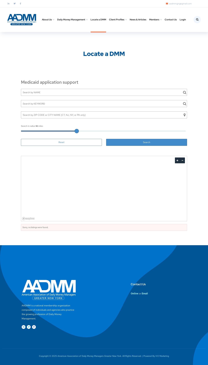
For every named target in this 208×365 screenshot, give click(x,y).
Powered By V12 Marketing (156, 356)
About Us (47, 19)
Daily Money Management (71, 19)
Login (183, 19)
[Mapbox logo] (28, 218)
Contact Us (171, 19)
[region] (104, 188)
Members (154, 19)
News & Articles (138, 19)
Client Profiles (116, 19)
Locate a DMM (98, 19)
